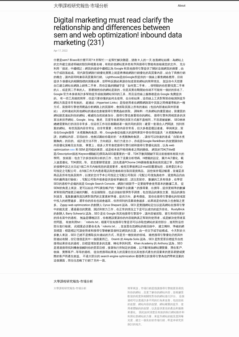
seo (72, 149)
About (181, 5)
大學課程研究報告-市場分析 (81, 5)
